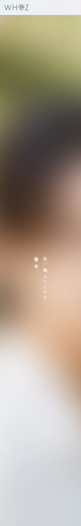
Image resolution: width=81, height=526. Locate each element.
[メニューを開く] (71, 7)
